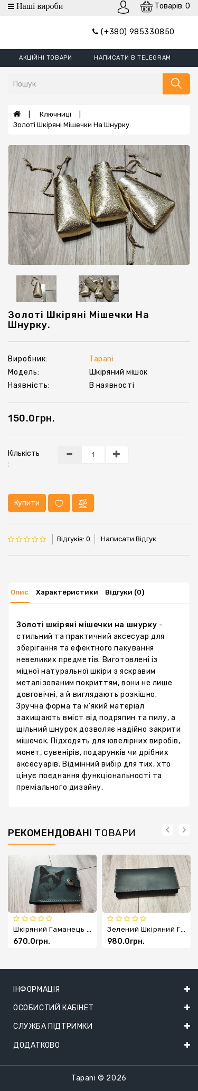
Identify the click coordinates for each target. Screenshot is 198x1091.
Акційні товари (45, 57)
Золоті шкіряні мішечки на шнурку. (72, 125)
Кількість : (24, 458)
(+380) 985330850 (133, 31)
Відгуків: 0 (73, 539)
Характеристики (67, 592)
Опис (20, 592)
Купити (27, 503)
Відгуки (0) (124, 592)
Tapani (101, 359)
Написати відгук (128, 539)
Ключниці (55, 114)
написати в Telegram (132, 57)
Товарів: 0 (165, 6)
